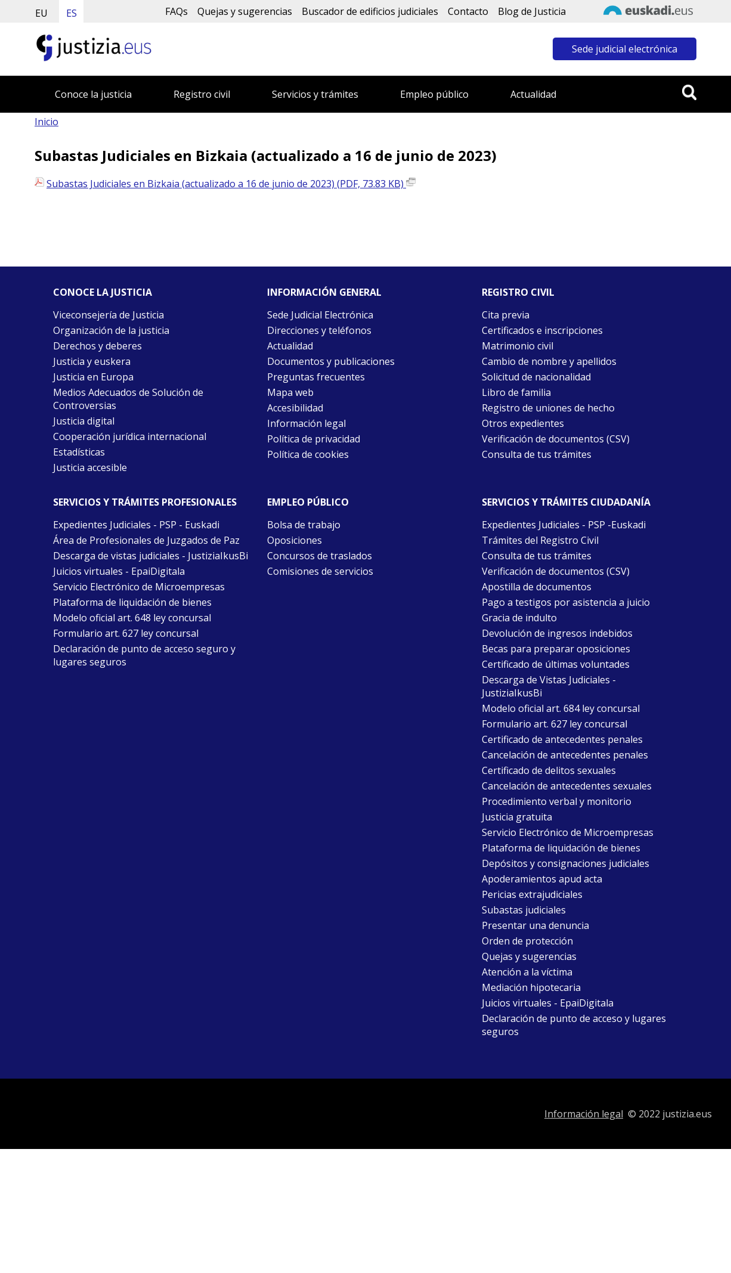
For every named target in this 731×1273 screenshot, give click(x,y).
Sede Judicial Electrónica (320, 314)
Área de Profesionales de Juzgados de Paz (146, 540)
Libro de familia (516, 392)
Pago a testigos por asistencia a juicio (566, 602)
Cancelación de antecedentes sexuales (567, 785)
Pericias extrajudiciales (532, 894)
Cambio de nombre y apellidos (549, 361)
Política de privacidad (313, 438)
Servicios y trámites (315, 94)
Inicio (46, 121)
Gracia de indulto (519, 617)
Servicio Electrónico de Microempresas (139, 586)
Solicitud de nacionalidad (536, 376)
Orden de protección (527, 940)
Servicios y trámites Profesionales (145, 502)
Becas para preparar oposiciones (556, 648)
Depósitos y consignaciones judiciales (565, 863)
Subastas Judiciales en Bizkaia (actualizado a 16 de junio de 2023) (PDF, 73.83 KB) (231, 183)
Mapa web (290, 392)
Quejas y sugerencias (244, 11)
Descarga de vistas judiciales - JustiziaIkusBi (150, 555)
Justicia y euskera (92, 361)
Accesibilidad (295, 407)
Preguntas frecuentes (316, 376)
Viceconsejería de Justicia (108, 314)
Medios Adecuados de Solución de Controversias (128, 399)
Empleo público (434, 94)
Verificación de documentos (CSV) (556, 438)
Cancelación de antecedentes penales (565, 754)
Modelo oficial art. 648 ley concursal (132, 617)
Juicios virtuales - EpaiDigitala (119, 571)
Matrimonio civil (517, 345)
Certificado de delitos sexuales (549, 770)
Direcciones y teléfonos (319, 330)
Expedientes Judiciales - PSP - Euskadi (136, 524)
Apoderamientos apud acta (542, 878)
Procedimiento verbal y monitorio (556, 801)
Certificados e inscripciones (542, 330)
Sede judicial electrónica (624, 48)
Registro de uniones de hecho (548, 407)
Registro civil (202, 94)
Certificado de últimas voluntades (556, 664)
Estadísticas (79, 452)
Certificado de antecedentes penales (562, 739)
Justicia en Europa (93, 376)
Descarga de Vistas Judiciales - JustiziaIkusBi (549, 686)
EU (41, 13)
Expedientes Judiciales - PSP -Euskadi (564, 524)
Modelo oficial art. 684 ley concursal (561, 708)
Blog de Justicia (532, 11)
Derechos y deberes (97, 345)
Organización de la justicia (111, 330)
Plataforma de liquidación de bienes (132, 602)
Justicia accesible (90, 467)
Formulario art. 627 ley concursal (126, 633)
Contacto (468, 11)
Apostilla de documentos (536, 586)
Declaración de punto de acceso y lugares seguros (574, 1025)
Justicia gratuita (517, 816)
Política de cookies (308, 454)
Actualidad (533, 94)
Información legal (306, 423)
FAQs (176, 11)
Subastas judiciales (524, 909)
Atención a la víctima (527, 971)
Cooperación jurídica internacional (129, 436)
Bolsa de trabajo (303, 524)
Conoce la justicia (93, 94)
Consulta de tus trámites (536, 454)
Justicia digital (83, 421)
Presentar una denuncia (535, 925)
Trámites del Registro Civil (540, 540)
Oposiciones (294, 540)
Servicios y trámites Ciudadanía (566, 502)
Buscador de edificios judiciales (370, 11)
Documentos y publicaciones (331, 361)
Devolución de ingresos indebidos (557, 633)
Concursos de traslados (319, 555)
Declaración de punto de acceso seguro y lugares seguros (144, 655)
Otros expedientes (523, 423)
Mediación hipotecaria (531, 987)
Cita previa (505, 314)
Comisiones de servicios (320, 571)
